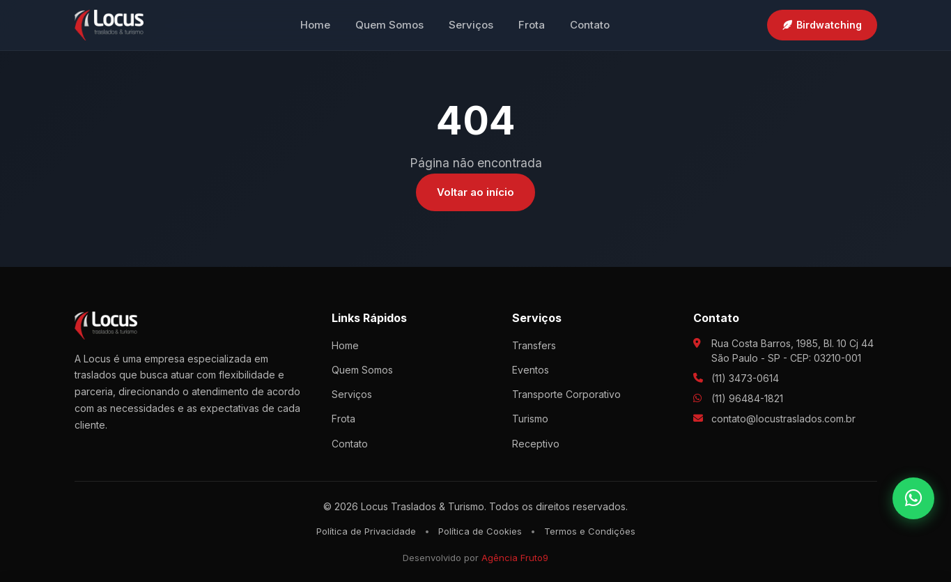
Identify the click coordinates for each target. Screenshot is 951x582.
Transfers (534, 345)
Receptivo (535, 444)
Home (315, 24)
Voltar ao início (475, 192)
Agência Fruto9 (514, 557)
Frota (531, 24)
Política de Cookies (480, 531)
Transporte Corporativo (566, 394)
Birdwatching (822, 25)
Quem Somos (389, 24)
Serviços (471, 24)
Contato (590, 24)
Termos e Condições (589, 531)
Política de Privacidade (366, 531)
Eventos (530, 370)
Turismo (530, 418)
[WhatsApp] (913, 498)
